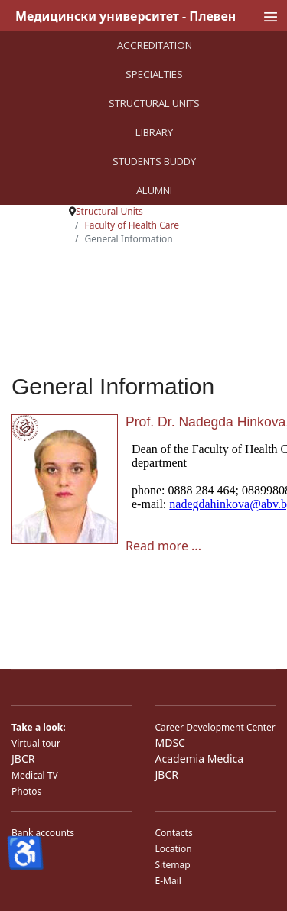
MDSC (170, 742)
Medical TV (34, 775)
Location (173, 848)
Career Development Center (215, 727)
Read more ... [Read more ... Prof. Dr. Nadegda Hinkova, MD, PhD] (163, 545)
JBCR (22, 758)
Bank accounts (42, 832)
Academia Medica (199, 758)
